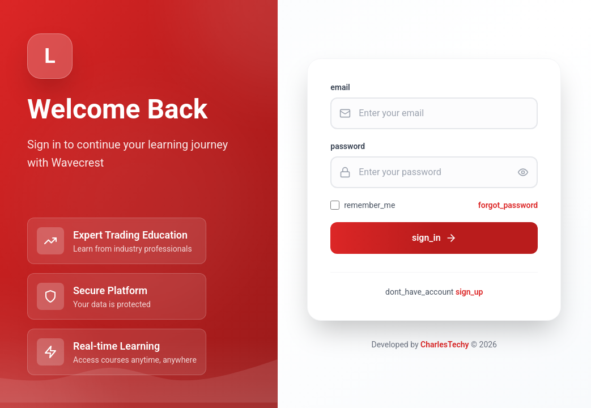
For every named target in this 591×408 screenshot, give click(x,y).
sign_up (469, 291)
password (347, 146)
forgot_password (508, 205)
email (340, 87)
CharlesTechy (444, 344)
